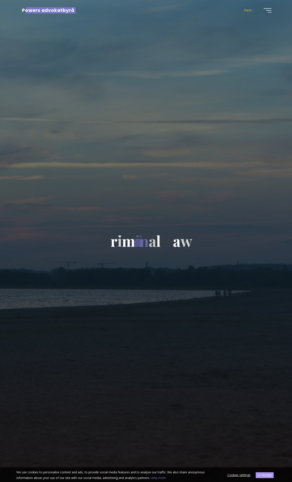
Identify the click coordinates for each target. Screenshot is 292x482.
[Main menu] (267, 10)
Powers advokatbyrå (48, 10)
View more (158, 478)
